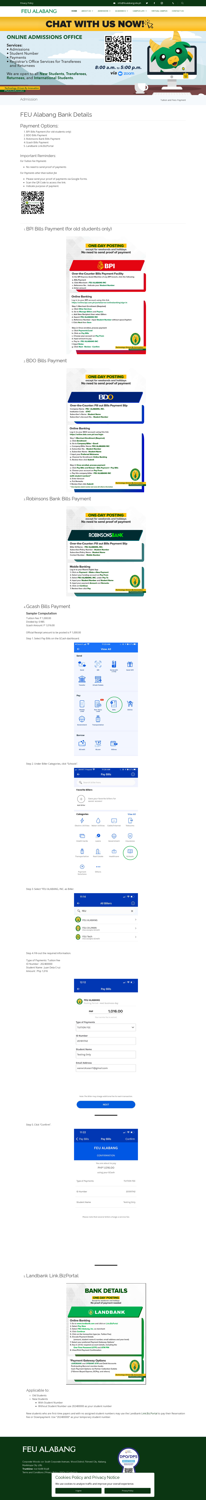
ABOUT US (86, 11)
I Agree (79, 1490)
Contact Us (72, 1472)
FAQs (62, 1472)
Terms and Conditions (33, 1472)
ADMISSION (103, 11)
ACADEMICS (120, 11)
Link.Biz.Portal (149, 1413)
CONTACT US (178, 11)
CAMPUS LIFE (138, 11)
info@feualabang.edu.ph (129, 3)
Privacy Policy (26, 3)
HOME (74, 11)
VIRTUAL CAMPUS (159, 11)
